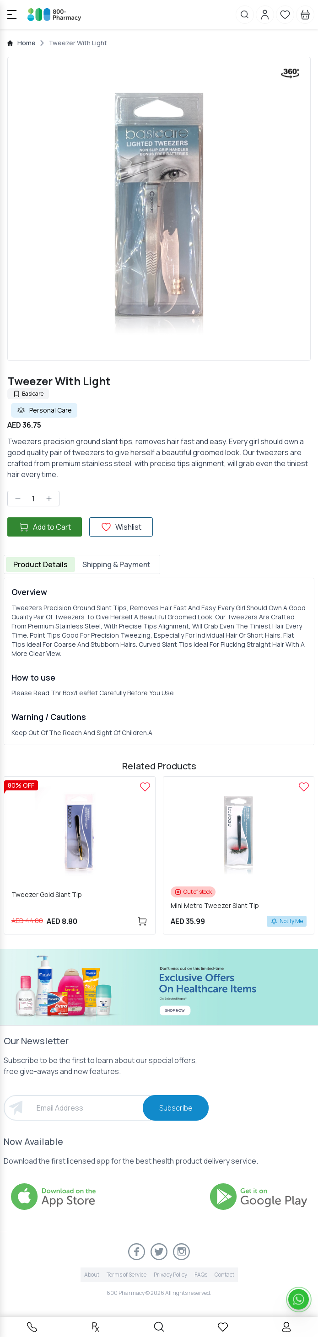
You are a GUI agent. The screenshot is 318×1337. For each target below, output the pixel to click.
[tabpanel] (159, 661)
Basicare (28, 393)
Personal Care (44, 410)
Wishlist (121, 526)
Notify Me (286, 921)
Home (26, 42)
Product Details (40, 564)
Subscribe (176, 1108)
